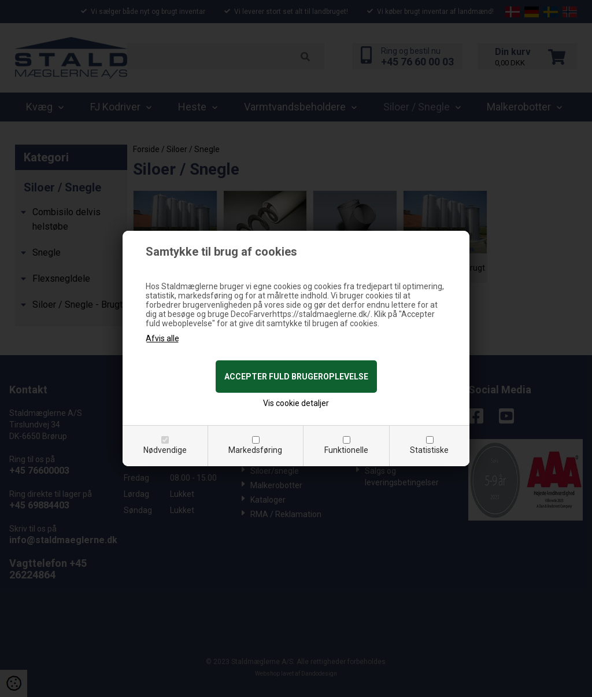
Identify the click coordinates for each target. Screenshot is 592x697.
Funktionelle (346, 450)
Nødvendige (165, 450)
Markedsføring (255, 450)
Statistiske (429, 450)
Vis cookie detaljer (296, 403)
